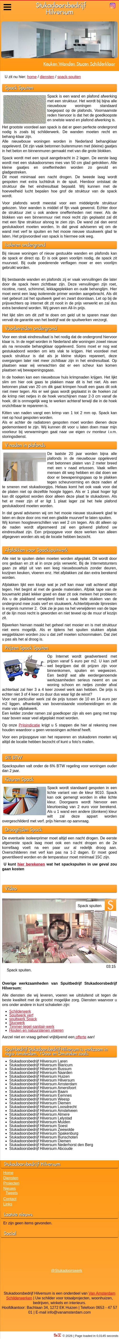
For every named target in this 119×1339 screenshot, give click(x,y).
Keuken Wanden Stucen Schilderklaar (79, 64)
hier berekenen (31, 864)
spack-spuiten (69, 77)
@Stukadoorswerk (66, 1271)
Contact (9, 1199)
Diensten (10, 1178)
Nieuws (9, 1188)
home (32, 77)
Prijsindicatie (29, 725)
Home (8, 1173)
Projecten (11, 1183)
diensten (47, 77)
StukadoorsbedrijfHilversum (61, 8)
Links (7, 1204)
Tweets (12, 1193)
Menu (8, 3)
